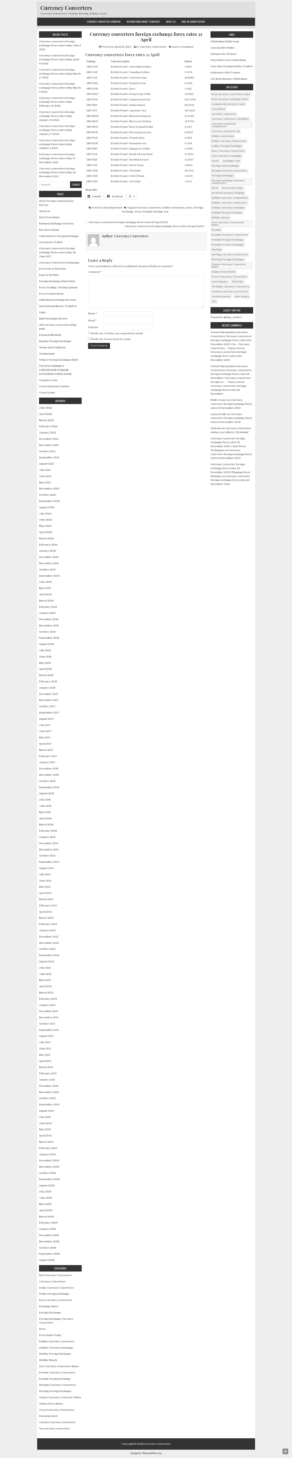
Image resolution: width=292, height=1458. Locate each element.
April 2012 (45, 986)
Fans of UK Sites (49, 275)
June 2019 (45, 581)
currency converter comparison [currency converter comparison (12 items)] (224, 125)
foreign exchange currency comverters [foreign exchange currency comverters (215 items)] (228, 181)
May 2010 (45, 1129)
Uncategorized (113, 207)
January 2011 (47, 1079)
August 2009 (47, 1185)
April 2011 (45, 1061)
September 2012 (49, 955)
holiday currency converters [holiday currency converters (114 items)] (229, 202)
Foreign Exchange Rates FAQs (57, 281)
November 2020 (49, 488)
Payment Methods (50, 334)
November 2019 (49, 563)
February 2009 (48, 1222)
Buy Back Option (49, 229)
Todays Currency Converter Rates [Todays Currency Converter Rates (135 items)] (229, 265)
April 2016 (45, 818)
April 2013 (45, 911)
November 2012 (49, 942)
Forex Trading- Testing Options (58, 287)
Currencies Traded (50, 242)
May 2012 (45, 980)
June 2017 (45, 731)
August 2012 (46, 961)
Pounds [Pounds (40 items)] (216, 229)
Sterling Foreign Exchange (55, 1391)
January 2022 (47, 432)
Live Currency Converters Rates (59, 1366)
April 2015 (45, 893)
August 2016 (46, 793)
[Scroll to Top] (285, 1451)
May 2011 (44, 1054)
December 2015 (48, 843)
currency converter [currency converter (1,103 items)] (224, 113)
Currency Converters (66, 7)
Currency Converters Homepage (104, 22)
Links (42, 312)
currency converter (149, 207)
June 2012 (45, 974)
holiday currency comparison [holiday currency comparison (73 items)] (230, 197)
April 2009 (45, 1210)
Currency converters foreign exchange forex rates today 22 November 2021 (57, 172)
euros (189, 207)
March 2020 (46, 538)
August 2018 (46, 644)
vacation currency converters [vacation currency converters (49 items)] (230, 291)
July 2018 (45, 650)
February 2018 (48, 681)
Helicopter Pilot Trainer (225, 72)
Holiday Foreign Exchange (55, 1353)
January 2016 (47, 837)
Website (93, 327)
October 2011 (47, 1023)
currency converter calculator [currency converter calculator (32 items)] (230, 118)
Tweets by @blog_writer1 (226, 317)
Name (92, 313)
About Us (171, 22)
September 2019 (49, 575)
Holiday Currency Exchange (56, 1347)
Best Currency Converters (55, 1275)
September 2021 (49, 457)
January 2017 (47, 762)
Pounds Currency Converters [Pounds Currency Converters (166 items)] (230, 234)
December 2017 (48, 694)
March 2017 (46, 750)
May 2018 (45, 662)
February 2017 (48, 756)
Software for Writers (223, 54)
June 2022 (45, 407)
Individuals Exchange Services (57, 299)
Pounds (147, 211)
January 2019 (47, 613)
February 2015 (48, 905)
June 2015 (45, 880)
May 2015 (45, 886)
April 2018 (45, 669)
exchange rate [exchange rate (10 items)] (231, 160)
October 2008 (47, 1247)
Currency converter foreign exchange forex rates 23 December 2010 (231, 404)
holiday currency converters (56, 1341)
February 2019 (48, 607)
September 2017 (49, 712)
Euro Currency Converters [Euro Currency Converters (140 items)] (228, 150)
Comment (95, 272)
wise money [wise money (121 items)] (242, 296)
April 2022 (45, 414)
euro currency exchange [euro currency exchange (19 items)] (227, 155)
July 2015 (45, 874)
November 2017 (49, 700)
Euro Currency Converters (55, 1300)
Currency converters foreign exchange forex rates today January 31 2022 (57, 116)
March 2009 (46, 1216)
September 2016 (49, 787)
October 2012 (47, 949)
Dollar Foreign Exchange (54, 1293)
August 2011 (46, 1036)
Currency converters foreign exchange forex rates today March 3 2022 (60, 87)
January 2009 (47, 1229)
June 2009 (45, 1197)
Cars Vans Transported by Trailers (232, 66)
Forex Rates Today (50, 1335)
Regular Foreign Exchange (55, 341)
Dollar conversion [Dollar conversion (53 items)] (223, 136)
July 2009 (45, 1191)
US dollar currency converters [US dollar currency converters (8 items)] (230, 286)
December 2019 (48, 557)
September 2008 (49, 1253)
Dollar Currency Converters (56, 1287)
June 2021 (45, 476)
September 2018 (49, 637)
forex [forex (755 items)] (215, 187)
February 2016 (48, 830)
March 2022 (46, 420)
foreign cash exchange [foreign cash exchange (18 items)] (225, 165)
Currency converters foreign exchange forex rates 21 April (146, 36)
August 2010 (46, 1110)
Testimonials (47, 353)
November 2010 (49, 1092)
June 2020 (45, 519)
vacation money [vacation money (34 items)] (221, 296)
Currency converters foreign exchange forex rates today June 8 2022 (60, 45)
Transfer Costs (48, 380)
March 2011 (46, 1067)
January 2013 (47, 930)
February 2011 (48, 1073)
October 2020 (47, 494)
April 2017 (45, 743)
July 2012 (45, 967)
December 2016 (48, 768)
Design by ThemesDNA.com (146, 1453)
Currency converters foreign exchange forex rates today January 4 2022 (57, 144)
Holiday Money (48, 1360)
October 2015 (47, 855)
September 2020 (49, 501)
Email (92, 320)
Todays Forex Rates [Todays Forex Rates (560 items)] (224, 271)
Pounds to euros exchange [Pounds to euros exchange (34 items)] (228, 244)
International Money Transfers (143, 22)
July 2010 (45, 1117)
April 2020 (45, 532)
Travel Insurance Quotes (54, 386)
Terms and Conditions (52, 347)
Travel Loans (47, 392)
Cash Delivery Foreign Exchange (59, 236)
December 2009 (49, 1160)
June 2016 (45, 805)
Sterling (158, 211)
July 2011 (44, 1042)
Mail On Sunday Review (193, 22)
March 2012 (46, 992)
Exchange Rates (48, 1306)
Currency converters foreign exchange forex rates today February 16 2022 (57, 102)
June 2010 (45, 1123)
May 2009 (45, 1204)
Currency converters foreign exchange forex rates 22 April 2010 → (165, 226)
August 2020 (47, 507)
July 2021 (45, 470)
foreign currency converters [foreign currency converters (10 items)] (229, 170)
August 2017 (46, 718)
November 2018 (49, 625)
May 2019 (45, 588)
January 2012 (47, 1005)
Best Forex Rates (49, 217)
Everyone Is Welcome (52, 268)
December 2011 (48, 1011)
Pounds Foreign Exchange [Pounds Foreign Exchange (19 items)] (227, 239)
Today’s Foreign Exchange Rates (58, 359)
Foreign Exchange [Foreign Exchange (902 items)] (223, 175)
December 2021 (48, 438)
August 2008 (47, 1260)
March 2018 (46, 675)
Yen (166, 211)
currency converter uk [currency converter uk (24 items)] (226, 131)
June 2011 (45, 1048)
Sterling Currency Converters (57, 1384)
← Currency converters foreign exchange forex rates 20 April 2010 (126, 222)
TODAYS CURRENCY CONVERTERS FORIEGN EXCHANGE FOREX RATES (55, 370)
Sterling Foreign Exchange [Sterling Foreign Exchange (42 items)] (228, 259)
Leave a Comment (182, 46)
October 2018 (47, 631)
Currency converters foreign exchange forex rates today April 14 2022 (59, 59)
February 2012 (48, 998)
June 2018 (45, 656)
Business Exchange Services (56, 223)
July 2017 (45, 725)
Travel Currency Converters (56, 1409)
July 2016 (45, 799)
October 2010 (47, 1098)
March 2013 (46, 917)
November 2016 (49, 774)
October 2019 (47, 569)
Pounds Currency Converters (57, 1372)
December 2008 (49, 1235)
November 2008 (49, 1241)
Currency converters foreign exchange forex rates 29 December (228, 390)
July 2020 (45, 513)
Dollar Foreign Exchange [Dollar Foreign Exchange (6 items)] (227, 146)
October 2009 (47, 1173)
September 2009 (49, 1179)
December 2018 (48, 619)
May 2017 (45, 737)
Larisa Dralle (218, 414)
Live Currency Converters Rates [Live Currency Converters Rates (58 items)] (228, 223)
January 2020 (47, 550)
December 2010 (49, 1085)
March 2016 (46, 824)
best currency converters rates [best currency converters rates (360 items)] (231, 94)
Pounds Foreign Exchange (55, 1378)
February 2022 (48, 426)
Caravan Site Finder (223, 47)
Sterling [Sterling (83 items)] (217, 249)
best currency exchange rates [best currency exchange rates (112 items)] (230, 99)
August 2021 (46, 463)
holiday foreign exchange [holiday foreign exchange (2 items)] (227, 212)
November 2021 (49, 445)
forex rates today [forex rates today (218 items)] (232, 187)
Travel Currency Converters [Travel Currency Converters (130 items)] (229, 276)
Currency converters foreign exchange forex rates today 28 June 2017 (57, 252)
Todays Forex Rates (51, 1403)
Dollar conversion (173, 207)
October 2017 (47, 706)
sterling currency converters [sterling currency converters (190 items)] (230, 254)
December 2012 (48, 936)
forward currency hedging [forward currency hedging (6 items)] (228, 192)
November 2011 (48, 1017)
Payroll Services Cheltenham (228, 60)
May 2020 (45, 526)
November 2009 (49, 1166)
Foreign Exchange (50, 1312)
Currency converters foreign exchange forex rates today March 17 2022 (60, 73)
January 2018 (47, 687)
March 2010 (46, 1141)
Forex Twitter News (51, 293)
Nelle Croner (219, 400)
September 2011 (49, 1030)
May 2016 (45, 812)
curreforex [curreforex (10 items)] (218, 109)
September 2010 (49, 1104)
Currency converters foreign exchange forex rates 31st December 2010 (228, 356)
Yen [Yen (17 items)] (214, 301)
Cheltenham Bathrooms (225, 41)
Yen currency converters (54, 1428)
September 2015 (49, 861)
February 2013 (48, 924)
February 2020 (48, 544)
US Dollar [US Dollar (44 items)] (237, 281)
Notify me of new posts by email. (111, 339)
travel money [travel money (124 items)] (220, 281)
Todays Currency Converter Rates (60, 1397)
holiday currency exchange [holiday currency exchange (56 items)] (228, 207)
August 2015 (46, 868)
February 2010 (48, 1148)
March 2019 (46, 600)
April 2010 (45, 1135)
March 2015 (46, 899)
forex (138, 211)
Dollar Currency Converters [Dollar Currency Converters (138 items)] (229, 141)
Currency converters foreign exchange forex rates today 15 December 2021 (57, 158)
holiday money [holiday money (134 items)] (220, 217)
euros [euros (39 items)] (215, 160)
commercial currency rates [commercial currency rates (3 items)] (228, 104)
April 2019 (45, 594)
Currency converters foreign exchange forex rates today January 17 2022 (57, 130)
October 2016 (47, 781)
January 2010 (47, 1154)
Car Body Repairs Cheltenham (229, 78)
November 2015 (49, 849)
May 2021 (45, 482)
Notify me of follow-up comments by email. (117, 333)
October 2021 (47, 451)
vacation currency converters (57, 1422)
